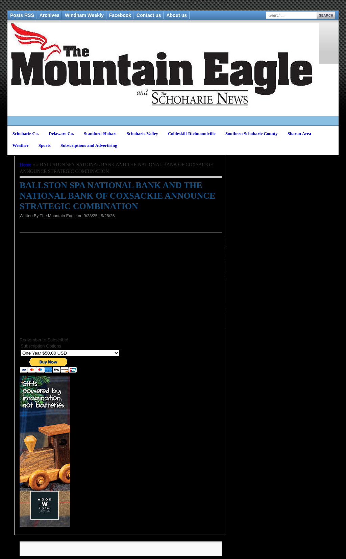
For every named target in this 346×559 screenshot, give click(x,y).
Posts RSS (22, 15)
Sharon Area (299, 133)
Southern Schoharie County (251, 133)
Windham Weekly (84, 15)
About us (176, 15)
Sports (45, 145)
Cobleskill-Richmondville (192, 133)
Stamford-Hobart (100, 133)
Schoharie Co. (26, 133)
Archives (49, 15)
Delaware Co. (61, 133)
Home (25, 164)
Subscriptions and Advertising (88, 145)
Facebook (120, 15)
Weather (21, 145)
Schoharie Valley (142, 133)
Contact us (149, 15)
